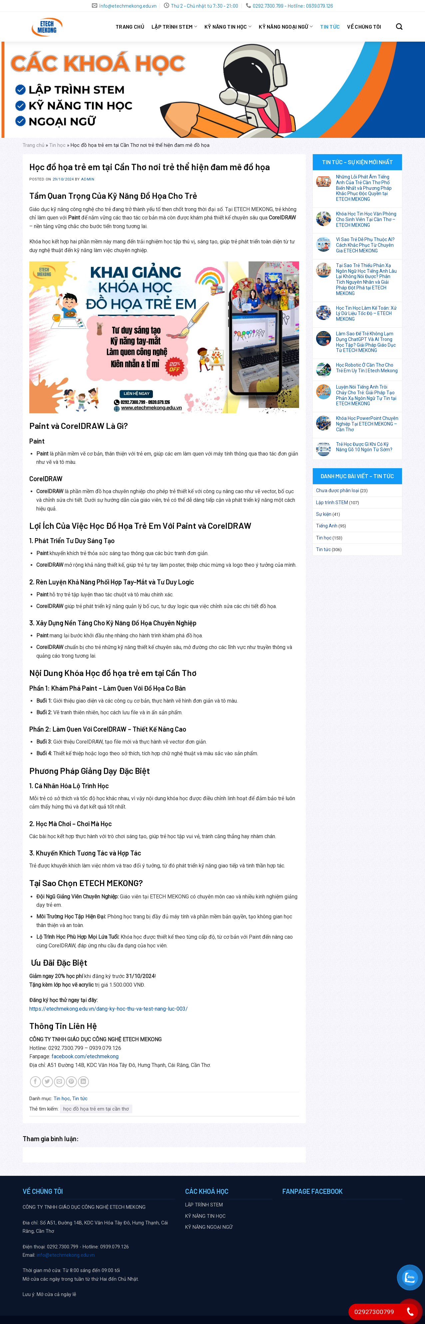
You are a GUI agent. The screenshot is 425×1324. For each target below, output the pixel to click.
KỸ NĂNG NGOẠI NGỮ (286, 26)
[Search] (399, 26)
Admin (87, 179)
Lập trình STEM (332, 502)
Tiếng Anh (326, 525)
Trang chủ (130, 26)
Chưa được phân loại (337, 490)
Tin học (57, 145)
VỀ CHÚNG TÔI (364, 26)
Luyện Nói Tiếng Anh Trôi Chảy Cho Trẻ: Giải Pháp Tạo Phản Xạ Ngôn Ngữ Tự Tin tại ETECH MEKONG (366, 395)
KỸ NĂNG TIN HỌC (228, 26)
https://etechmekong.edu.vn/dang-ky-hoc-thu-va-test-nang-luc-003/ (108, 1009)
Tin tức (330, 26)
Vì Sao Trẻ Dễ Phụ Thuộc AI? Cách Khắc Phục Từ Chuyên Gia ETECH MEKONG (365, 245)
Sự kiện (323, 514)
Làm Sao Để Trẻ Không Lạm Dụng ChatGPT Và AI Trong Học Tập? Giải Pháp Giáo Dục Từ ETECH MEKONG (366, 342)
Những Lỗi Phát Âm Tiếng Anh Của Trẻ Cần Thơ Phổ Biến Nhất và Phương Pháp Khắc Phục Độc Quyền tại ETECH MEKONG (364, 188)
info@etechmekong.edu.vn (66, 1255)
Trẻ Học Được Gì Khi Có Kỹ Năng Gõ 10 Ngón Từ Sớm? (364, 447)
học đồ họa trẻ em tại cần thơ (96, 1109)
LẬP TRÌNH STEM (174, 26)
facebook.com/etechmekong (85, 1056)
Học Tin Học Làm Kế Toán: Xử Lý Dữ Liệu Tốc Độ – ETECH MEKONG (366, 313)
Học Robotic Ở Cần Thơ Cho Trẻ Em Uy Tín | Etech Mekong (367, 367)
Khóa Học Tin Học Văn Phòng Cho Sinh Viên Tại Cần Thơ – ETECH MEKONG (366, 219)
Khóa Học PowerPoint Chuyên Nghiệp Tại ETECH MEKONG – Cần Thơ (367, 424)
